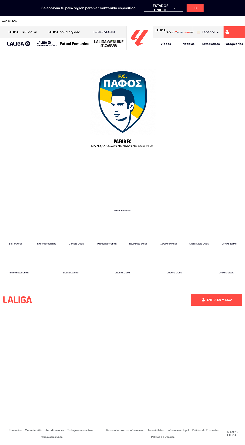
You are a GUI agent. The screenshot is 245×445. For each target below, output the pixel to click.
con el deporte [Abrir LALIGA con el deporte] (64, 32)
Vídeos (166, 43)
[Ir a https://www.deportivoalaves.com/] (58, 21)
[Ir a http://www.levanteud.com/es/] (115, 21)
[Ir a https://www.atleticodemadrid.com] (36, 21)
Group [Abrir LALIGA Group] (164, 32)
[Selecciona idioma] (209, 32)
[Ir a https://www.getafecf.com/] (92, 21)
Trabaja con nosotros (80, 430)
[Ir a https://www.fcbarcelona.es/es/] (81, 21)
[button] (19, 44)
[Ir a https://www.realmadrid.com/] (183, 21)
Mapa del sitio (33, 430)
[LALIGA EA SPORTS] (19, 44)
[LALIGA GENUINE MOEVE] (109, 44)
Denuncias (15, 430)
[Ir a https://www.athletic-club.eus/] (24, 21)
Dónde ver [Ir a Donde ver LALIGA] (104, 32)
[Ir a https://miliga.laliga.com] (234, 32)
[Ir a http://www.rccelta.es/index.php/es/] (138, 21)
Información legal (178, 430)
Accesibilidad (156, 430)
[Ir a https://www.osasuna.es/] (47, 21)
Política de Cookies (162, 436)
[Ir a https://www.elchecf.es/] (70, 21)
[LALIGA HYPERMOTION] (47, 44)
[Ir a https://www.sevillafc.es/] (217, 21)
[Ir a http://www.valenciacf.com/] (229, 21)
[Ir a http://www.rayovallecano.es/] (126, 21)
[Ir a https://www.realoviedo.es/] (195, 21)
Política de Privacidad (205, 430)
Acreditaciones (54, 430)
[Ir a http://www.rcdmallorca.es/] (160, 21)
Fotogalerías (233, 43)
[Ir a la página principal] (140, 48)
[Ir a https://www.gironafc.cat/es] (104, 21)
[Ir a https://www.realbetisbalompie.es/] (172, 21)
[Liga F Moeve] (75, 44)
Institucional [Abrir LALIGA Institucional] (22, 32)
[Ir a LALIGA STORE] (184, 32)
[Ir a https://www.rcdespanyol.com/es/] (149, 21)
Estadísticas (211, 43)
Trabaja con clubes (50, 436)
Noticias (188, 43)
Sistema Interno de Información (125, 430)
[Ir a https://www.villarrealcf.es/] (240, 21)
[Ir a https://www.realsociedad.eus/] (206, 21)
